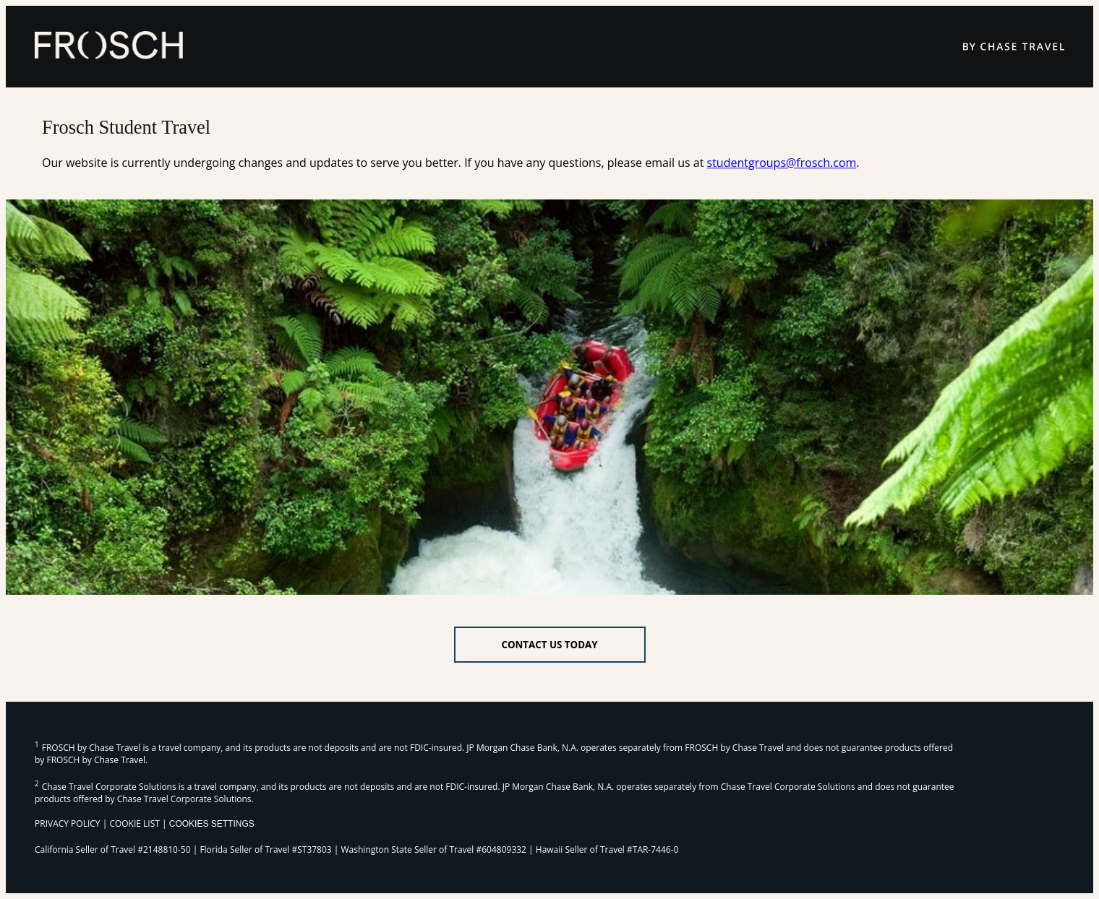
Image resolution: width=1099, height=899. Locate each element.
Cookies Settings (212, 824)
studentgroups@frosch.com (782, 163)
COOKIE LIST (134, 823)
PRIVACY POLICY (68, 823)
